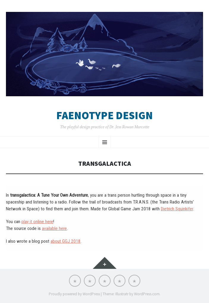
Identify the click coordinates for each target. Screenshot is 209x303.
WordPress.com (147, 293)
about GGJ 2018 (66, 241)
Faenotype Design (104, 115)
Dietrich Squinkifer (177, 209)
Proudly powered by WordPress (74, 293)
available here (54, 228)
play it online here (37, 221)
